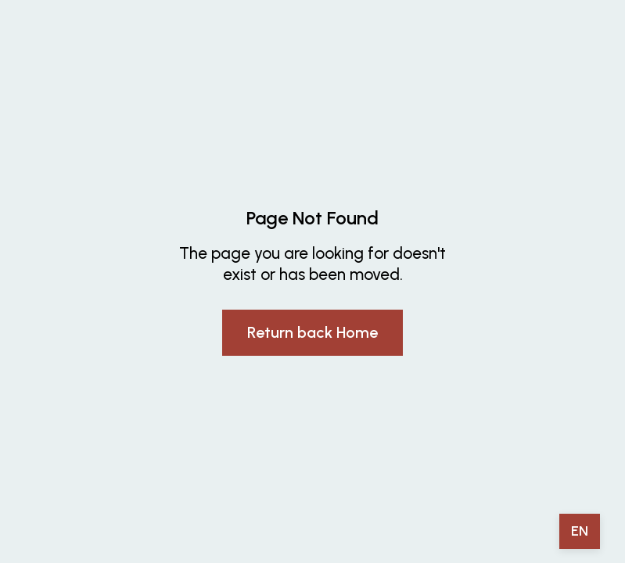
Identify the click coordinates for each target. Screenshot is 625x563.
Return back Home (312, 332)
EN (579, 531)
